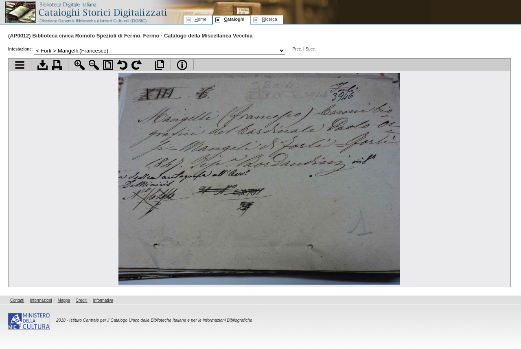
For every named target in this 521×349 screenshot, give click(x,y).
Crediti (82, 300)
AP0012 (19, 36)
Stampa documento (57, 65)
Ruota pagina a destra (136, 65)
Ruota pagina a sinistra (122, 65)
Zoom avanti (79, 65)
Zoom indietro (94, 65)
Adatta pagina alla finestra (108, 65)
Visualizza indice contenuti (20, 65)
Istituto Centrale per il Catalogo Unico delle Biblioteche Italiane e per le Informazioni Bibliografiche (160, 320)
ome (200, 19)
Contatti (17, 300)
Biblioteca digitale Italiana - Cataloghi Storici (85, 11)
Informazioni (41, 300)
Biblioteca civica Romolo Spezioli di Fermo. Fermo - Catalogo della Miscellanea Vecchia (142, 36)
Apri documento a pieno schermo (159, 65)
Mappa (64, 300)
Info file (182, 65)
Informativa (103, 300)
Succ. (311, 49)
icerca (269, 19)
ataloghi (234, 19)
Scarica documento (42, 65)
